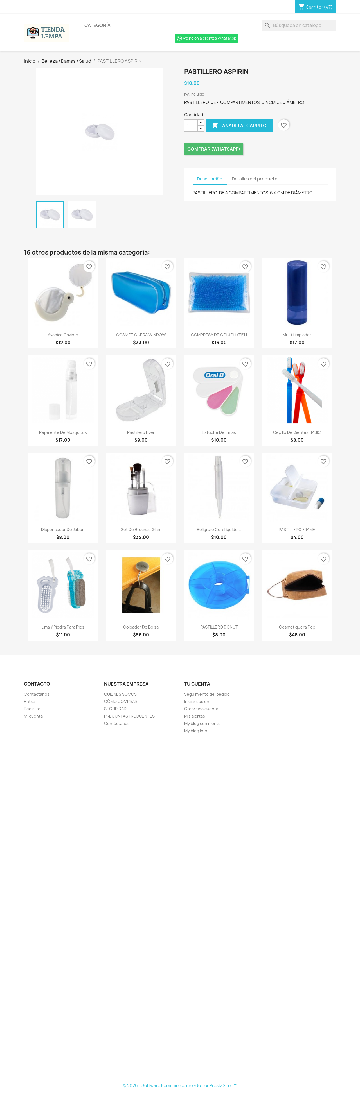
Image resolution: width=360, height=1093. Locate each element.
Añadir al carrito (239, 125)
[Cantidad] (191, 125)
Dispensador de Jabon (63, 529)
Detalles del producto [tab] (255, 179)
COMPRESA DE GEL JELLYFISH (219, 334)
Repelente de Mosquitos (63, 432)
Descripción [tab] (209, 179)
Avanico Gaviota (63, 334)
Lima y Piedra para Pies (62, 627)
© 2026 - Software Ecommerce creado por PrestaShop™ (180, 1086)
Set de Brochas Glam (141, 529)
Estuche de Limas (219, 432)
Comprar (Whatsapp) (213, 149)
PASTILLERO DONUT (219, 627)
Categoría (97, 25)
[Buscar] (299, 25)
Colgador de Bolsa (141, 627)
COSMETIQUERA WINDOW (141, 334)
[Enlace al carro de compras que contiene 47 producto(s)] (315, 7)
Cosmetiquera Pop (297, 627)
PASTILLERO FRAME (297, 529)
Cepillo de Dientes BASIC (297, 432)
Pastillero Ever (141, 432)
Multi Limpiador (297, 334)
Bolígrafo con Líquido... (219, 529)
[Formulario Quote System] (180, 908)
